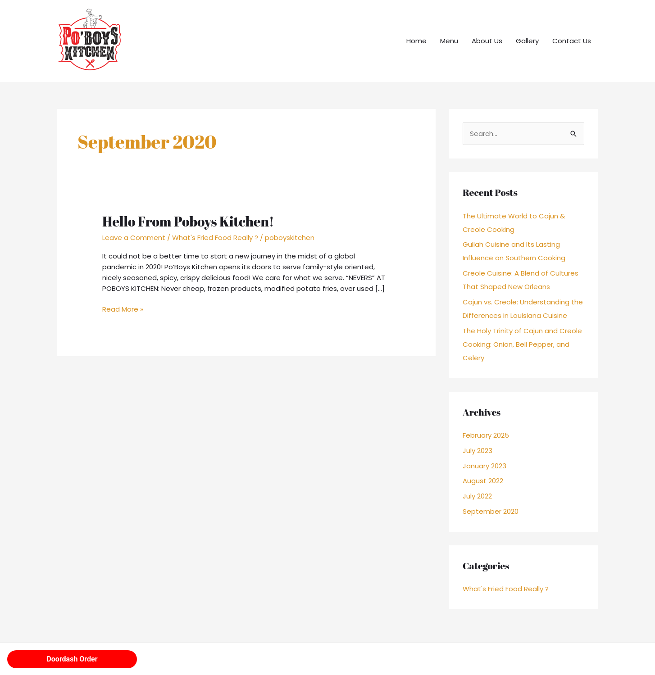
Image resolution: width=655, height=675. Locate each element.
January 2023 (484, 466)
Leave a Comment (133, 237)
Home (416, 40)
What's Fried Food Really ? (215, 237)
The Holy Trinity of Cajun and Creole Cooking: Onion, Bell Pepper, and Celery (522, 344)
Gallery (527, 40)
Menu (449, 40)
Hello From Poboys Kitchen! (188, 221)
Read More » (122, 309)
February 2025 (486, 435)
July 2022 (477, 496)
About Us (487, 40)
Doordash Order (71, 659)
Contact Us (571, 40)
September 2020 (491, 511)
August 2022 (483, 480)
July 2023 (477, 450)
